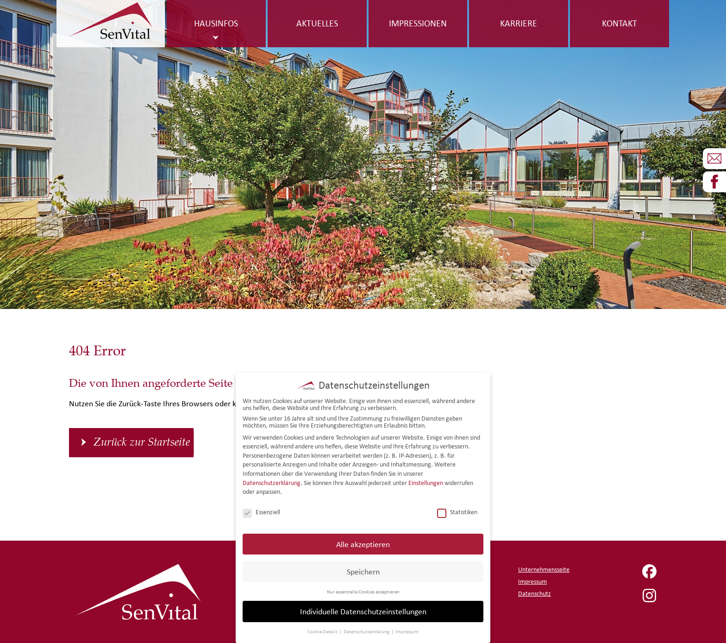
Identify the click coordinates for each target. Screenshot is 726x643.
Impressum (532, 581)
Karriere (518, 23)
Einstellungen (425, 482)
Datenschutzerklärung (271, 482)
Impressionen (418, 23)
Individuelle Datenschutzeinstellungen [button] (363, 610)
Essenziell (261, 511)
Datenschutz (534, 593)
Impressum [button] (407, 631)
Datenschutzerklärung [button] (367, 631)
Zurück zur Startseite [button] (142, 442)
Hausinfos (216, 23)
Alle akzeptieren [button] (363, 543)
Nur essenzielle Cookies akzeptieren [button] (363, 590)
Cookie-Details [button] (322, 631)
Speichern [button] (363, 570)
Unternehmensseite (544, 569)
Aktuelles (317, 23)
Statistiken (457, 511)
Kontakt (619, 23)
